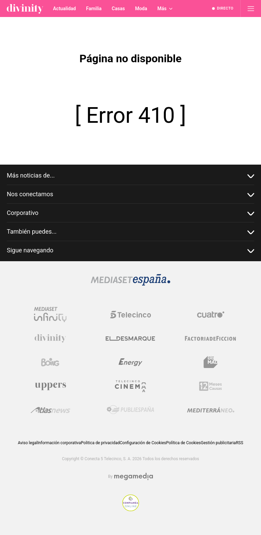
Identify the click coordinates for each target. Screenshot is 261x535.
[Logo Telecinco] (130, 314)
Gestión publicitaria (218, 442)
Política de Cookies (183, 442)
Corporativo (130, 213)
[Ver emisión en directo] (222, 8)
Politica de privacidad (100, 442)
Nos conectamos (130, 194)
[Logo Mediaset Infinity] (50, 314)
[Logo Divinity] (50, 338)
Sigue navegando (130, 250)
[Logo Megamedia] (133, 476)
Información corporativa (59, 442)
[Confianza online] (130, 509)
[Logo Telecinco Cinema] (130, 386)
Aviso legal (27, 442)
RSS (239, 442)
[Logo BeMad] (211, 362)
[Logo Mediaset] (130, 284)
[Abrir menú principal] (250, 8)
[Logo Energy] (130, 362)
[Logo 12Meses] (210, 386)
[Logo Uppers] (50, 386)
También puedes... (130, 232)
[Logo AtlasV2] (50, 410)
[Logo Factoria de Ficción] (211, 338)
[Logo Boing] (50, 362)
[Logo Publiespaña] (130, 409)
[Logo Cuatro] (210, 314)
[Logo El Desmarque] (130, 338)
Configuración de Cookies (143, 442)
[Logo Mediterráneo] (210, 410)
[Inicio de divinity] (25, 8)
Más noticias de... (130, 176)
